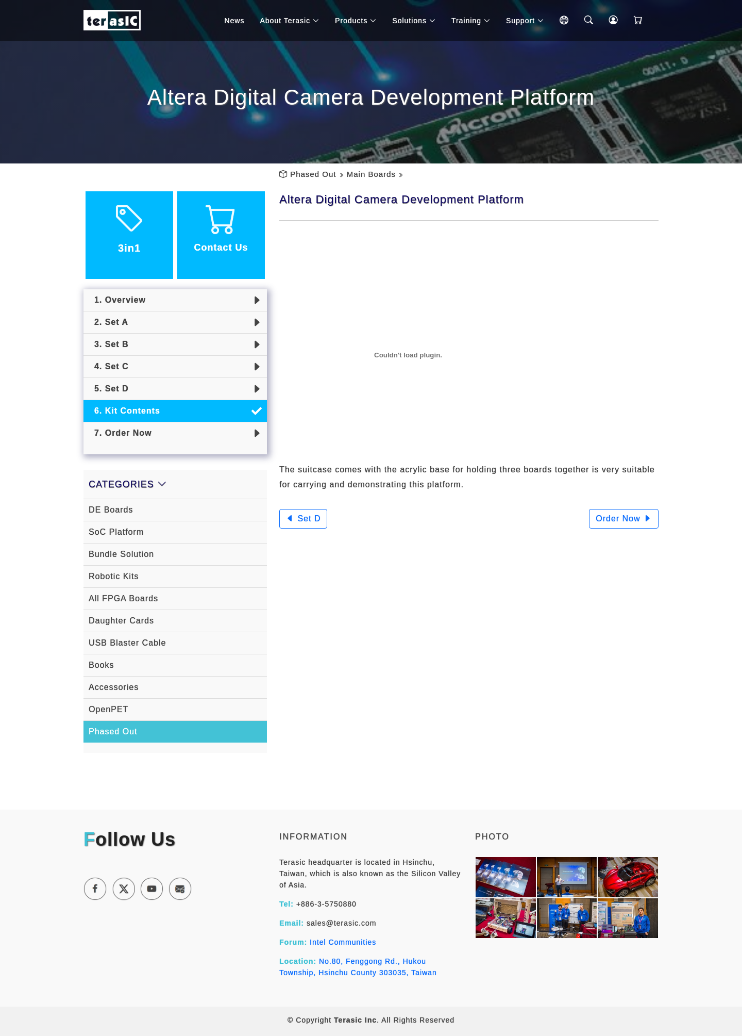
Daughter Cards (121, 620)
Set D (303, 518)
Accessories (114, 687)
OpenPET (108, 709)
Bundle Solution (121, 554)
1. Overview (117, 299)
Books (101, 665)
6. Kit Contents (124, 410)
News (234, 21)
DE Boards (111, 509)
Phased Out (313, 174)
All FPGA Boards (123, 598)
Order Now (624, 518)
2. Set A (108, 322)
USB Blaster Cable (127, 642)
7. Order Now (120, 433)
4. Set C (109, 366)
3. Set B (109, 344)
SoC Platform (116, 532)
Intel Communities (343, 942)
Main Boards (371, 174)
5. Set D (109, 388)
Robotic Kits (114, 576)
